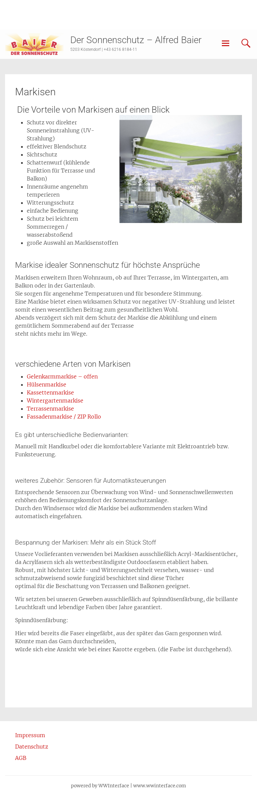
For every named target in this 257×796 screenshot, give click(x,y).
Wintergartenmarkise (55, 400)
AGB (20, 758)
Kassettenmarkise (50, 392)
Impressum (30, 735)
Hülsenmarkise (46, 384)
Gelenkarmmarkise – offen (62, 376)
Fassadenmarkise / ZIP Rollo (64, 416)
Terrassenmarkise (50, 408)
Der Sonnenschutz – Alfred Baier (135, 39)
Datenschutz (31, 746)
